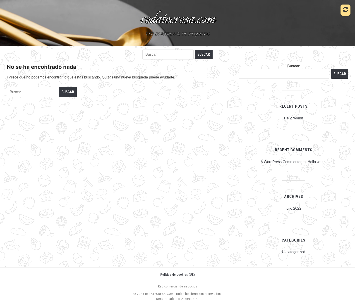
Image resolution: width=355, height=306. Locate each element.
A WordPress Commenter (281, 162)
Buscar (293, 66)
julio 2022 (293, 208)
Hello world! (293, 118)
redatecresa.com (177, 19)
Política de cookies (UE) (177, 274)
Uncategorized (293, 252)
